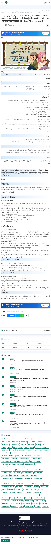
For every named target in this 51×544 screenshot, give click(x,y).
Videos (3, 509)
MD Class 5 (40, 489)
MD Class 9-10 (28, 492)
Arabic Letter (32, 441)
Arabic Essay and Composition (19, 441)
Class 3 (3, 447)
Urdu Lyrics (45, 506)
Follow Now (45, 305)
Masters (4, 489)
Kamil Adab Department (8, 484)
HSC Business (17, 472)
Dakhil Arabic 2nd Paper (31, 450)
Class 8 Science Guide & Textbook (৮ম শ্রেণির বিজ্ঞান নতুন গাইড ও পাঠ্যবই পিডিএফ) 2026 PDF (28, 397)
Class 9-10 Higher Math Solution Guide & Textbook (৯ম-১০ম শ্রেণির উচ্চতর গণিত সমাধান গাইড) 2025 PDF (28, 406)
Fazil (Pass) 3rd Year (7, 461)
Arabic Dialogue (6, 441)
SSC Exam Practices (15, 503)
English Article (14, 453)
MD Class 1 (11, 489)
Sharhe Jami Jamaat (40, 500)
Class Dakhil (5, 450)
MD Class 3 (25, 489)
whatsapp (39, 343)
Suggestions (14, 506)
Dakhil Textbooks (44, 450)
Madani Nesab (44, 486)
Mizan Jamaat (5, 495)
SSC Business (5, 503)
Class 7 (26, 447)
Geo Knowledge (29, 467)
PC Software (5, 498)
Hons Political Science (37, 469)
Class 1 (38, 444)
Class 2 (43, 444)
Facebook (12, 315)
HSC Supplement (14, 475)
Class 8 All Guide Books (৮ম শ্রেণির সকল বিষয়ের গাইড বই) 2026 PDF (27, 370)
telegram (14, 343)
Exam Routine (37, 455)
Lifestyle (36, 486)
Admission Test (6, 439)
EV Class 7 (4, 455)
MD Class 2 (18, 489)
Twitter (18, 315)
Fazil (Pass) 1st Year (24, 458)
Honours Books (26, 469)
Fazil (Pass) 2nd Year (36, 458)
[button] (49, 2)
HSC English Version (27, 472)
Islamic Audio (34, 475)
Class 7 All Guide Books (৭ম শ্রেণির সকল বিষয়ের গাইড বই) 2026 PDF (26, 361)
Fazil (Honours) (6, 458)
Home (2, 11)
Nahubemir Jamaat (15, 495)
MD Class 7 (12, 492)
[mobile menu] (2, 2)
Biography (23, 444)
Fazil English (25, 461)
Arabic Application (36, 439)
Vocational (10, 509)
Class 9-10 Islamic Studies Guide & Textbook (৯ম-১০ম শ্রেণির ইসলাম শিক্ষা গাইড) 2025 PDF (28, 423)
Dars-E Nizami (5, 453)
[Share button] (27, 315)
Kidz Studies (19, 486)
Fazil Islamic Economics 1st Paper (10, 467)
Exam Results (28, 455)
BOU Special (31, 444)
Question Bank (5, 500)
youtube (39, 347)
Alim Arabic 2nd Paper (13, 311)
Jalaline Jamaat (38, 478)
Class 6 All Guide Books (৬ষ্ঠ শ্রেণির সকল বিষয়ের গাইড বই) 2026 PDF (27, 414)
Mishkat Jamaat (37, 492)
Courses (12, 450)
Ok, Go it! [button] (5, 541)
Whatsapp (22, 315)
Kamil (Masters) (34, 481)
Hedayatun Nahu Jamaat (8, 469)
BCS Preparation (15, 444)
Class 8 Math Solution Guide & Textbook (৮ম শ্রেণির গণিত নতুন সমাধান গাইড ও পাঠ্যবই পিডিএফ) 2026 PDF (29, 388)
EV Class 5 (37, 453)
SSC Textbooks (5, 506)
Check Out (34, 537)
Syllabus (22, 506)
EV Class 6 (44, 453)
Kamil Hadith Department (36, 484)
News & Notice (26, 495)
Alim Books (27, 439)
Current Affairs (20, 450)
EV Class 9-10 (19, 455)
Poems (12, 498)
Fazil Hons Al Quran (18, 464)
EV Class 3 (23, 453)
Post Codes (28, 498)
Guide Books (38, 467)
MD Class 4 (33, 489)
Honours (18, 469)
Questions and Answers (17, 500)
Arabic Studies (41, 441)
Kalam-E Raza (24, 481)
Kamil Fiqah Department (22, 484)
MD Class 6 (4, 492)
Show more (47, 330)
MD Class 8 (19, 492)
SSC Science (35, 503)
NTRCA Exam (35, 495)
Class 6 (20, 447)
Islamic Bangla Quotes (7, 478)
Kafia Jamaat (15, 481)
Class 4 (9, 447)
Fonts (22, 467)
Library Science (28, 486)
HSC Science (5, 475)
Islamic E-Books (19, 478)
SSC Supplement (44, 503)
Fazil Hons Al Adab (6, 464)
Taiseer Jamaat (29, 506)
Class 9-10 (38, 447)
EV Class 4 (30, 453)
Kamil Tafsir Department (8, 486)
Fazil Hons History (29, 464)
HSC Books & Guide (6, 472)
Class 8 (32, 447)
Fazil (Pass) (14, 458)
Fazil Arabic (17, 461)
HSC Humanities (38, 472)
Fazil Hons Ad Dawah (35, 461)
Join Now (45, 33)
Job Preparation (6, 481)
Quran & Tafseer (29, 500)
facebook (14, 347)
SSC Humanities (26, 503)
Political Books (19, 498)
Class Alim (7, 11)
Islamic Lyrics (28, 478)
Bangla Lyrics (5, 444)
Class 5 (15, 447)
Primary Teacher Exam (38, 498)
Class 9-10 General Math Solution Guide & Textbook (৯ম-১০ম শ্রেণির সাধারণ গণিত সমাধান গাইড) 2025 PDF (29, 379)
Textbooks (37, 506)
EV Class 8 (11, 455)
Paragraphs (43, 495)
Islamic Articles (24, 475)
